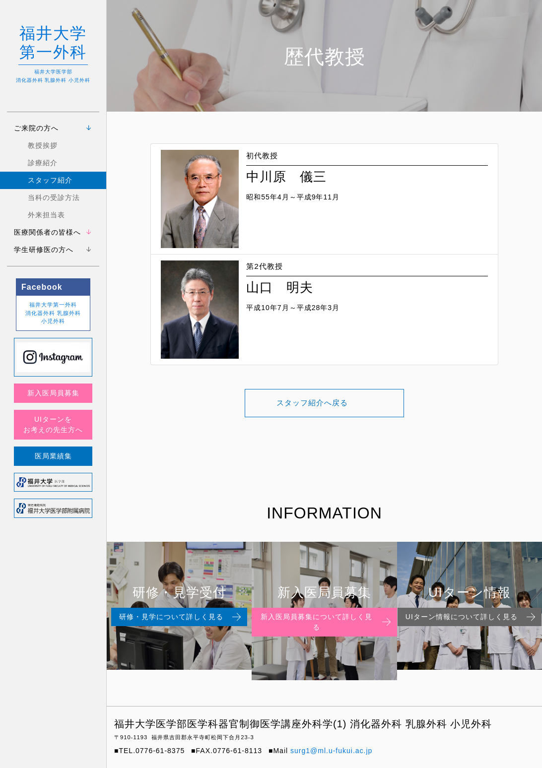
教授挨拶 (43, 145)
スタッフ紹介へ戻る (312, 403)
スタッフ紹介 (50, 180)
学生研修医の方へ (43, 250)
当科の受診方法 (54, 197)
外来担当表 (46, 215)
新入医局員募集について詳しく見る (327, 622)
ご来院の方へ (36, 128)
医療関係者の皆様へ (47, 232)
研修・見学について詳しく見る (181, 617)
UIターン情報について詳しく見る (472, 617)
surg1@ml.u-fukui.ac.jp (331, 751)
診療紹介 (43, 163)
